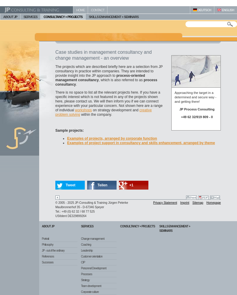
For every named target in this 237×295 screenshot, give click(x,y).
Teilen (102, 185)
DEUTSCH (202, 10)
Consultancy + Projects (137, 226)
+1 (131, 185)
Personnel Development (93, 268)
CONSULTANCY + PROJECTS (63, 17)
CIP (83, 262)
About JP (48, 226)
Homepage (213, 202)
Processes (86, 274)
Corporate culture (90, 292)
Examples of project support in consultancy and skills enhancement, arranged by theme (141, 143)
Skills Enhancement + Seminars (174, 228)
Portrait (45, 238)
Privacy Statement (165, 202)
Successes (47, 262)
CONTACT (97, 10)
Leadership (86, 250)
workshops (83, 110)
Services (87, 226)
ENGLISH (225, 10)
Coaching (86, 244)
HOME (80, 10)
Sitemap (198, 202)
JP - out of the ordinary (53, 250)
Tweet (70, 185)
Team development (91, 286)
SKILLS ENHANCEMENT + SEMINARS (113, 17)
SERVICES (30, 17)
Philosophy (47, 244)
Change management (92, 238)
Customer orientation (91, 256)
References (48, 256)
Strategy (85, 280)
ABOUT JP (10, 17)
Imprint (184, 202)
